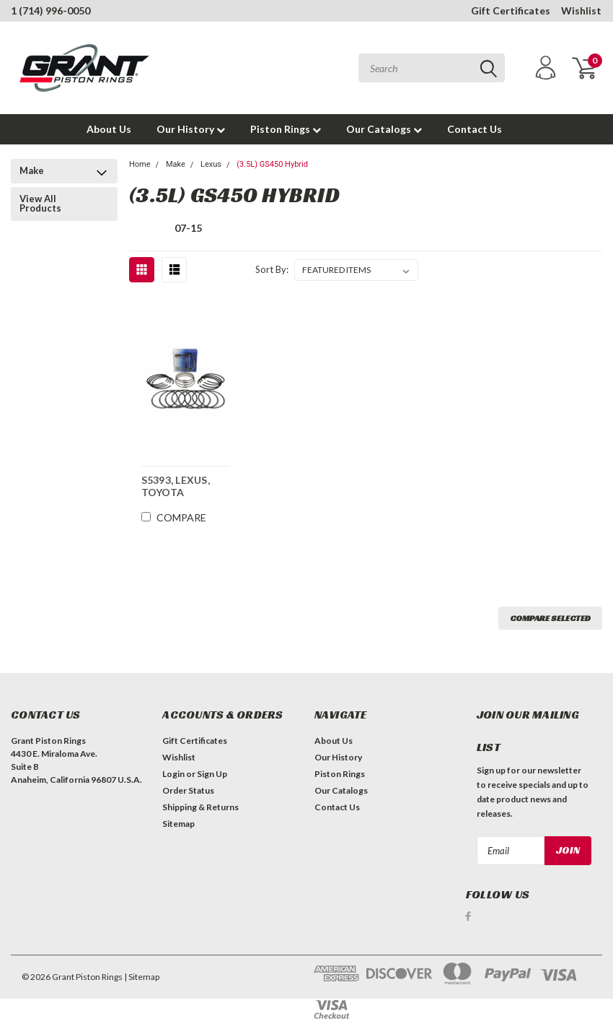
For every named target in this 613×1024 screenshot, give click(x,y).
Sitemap (178, 823)
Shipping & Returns (200, 807)
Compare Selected (550, 617)
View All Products (40, 203)
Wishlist (581, 10)
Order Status (188, 790)
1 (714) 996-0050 (50, 10)
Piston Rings (285, 129)
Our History (190, 129)
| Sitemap (141, 976)
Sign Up (212, 773)
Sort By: (271, 269)
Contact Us (474, 129)
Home (140, 164)
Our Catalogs (384, 129)
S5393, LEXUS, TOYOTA (175, 486)
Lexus (210, 164)
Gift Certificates (510, 10)
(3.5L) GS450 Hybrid (272, 164)
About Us (109, 129)
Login (173, 773)
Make (31, 170)
